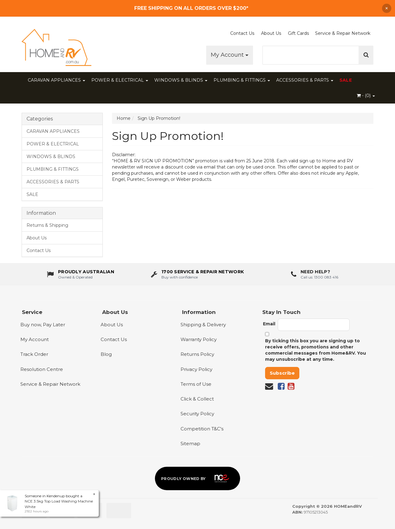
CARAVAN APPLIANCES (56, 80)
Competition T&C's (202, 429)
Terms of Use (196, 384)
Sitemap (190, 443)
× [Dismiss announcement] (387, 8)
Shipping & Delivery (203, 325)
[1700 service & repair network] (197, 276)
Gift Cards (298, 33)
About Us (271, 33)
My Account (229, 54)
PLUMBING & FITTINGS (242, 80)
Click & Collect (197, 399)
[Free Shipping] (197, 8)
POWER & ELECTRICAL (119, 80)
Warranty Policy (199, 339)
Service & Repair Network (342, 33)
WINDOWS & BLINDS (180, 80)
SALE (345, 80)
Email (269, 324)
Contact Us (242, 33)
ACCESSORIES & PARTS (304, 80)
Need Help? (315, 273)
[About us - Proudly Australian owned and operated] (80, 276)
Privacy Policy (196, 369)
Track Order (34, 354)
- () (366, 95)
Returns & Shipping (47, 225)
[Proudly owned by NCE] (197, 478)
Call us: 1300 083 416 (319, 278)
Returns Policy (197, 354)
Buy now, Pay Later (42, 325)
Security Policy (197, 414)
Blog (106, 354)
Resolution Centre (41, 369)
